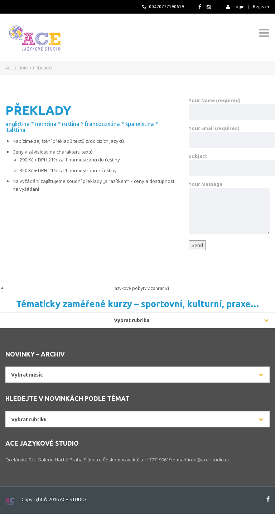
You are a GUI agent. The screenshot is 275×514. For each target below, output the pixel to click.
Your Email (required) (229, 136)
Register (261, 7)
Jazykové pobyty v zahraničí (141, 288)
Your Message (229, 207)
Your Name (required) (229, 108)
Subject (229, 164)
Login (235, 6)
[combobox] (137, 375)
